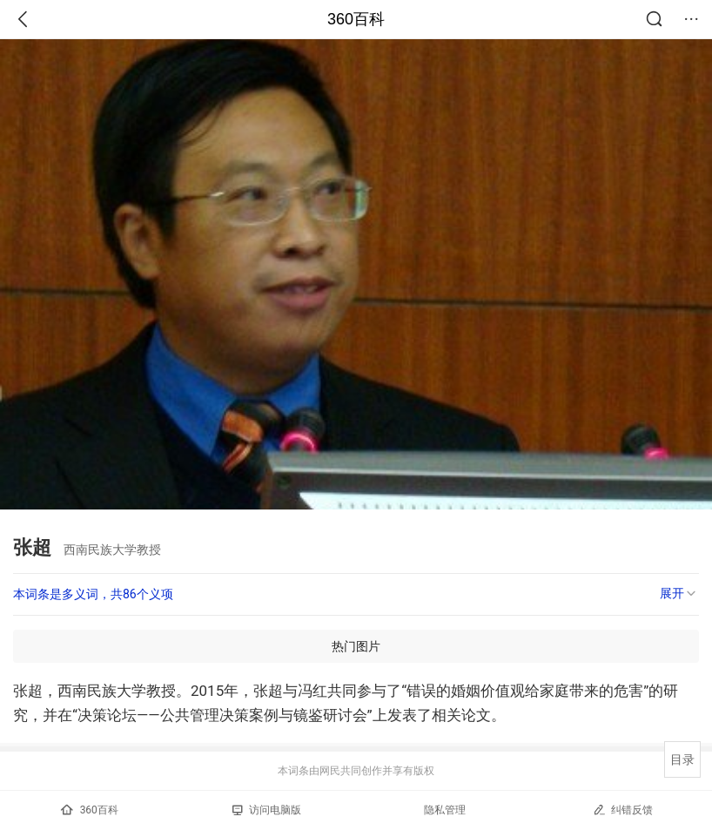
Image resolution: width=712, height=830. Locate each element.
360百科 (356, 19)
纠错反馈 (623, 809)
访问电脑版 (266, 810)
